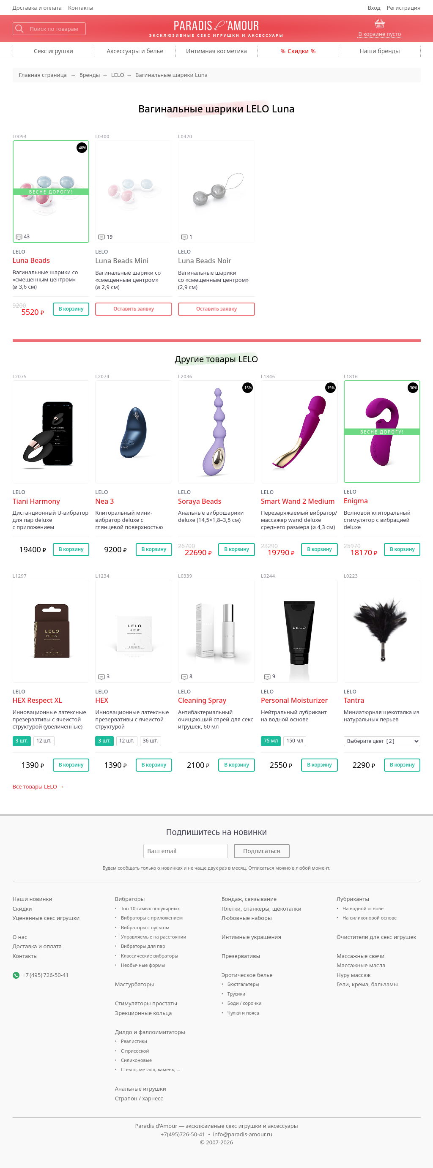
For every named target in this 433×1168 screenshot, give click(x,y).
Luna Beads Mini (121, 261)
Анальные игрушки (140, 1088)
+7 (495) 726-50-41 (45, 975)
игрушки (53, 51)
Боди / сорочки (244, 1003)
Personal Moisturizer (294, 700)
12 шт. (44, 740)
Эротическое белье (247, 975)
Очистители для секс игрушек (377, 937)
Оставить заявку (133, 308)
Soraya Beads (199, 501)
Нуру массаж (354, 975)
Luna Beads (31, 261)
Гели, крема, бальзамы (367, 984)
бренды (379, 51)
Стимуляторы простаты (146, 1003)
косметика (216, 51)
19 (109, 236)
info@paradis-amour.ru (242, 1134)
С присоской (135, 1051)
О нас (20, 937)
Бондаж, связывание (249, 899)
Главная (43, 75)
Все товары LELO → (38, 786)
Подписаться (261, 851)
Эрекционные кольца (143, 1013)
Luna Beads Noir (204, 261)
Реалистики (134, 1041)
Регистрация (404, 7)
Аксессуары (135, 51)
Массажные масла (361, 965)
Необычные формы (143, 965)
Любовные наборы (247, 918)
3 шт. (22, 740)
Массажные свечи (360, 956)
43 (27, 236)
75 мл (271, 740)
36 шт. (150, 740)
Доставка (37, 7)
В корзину (71, 308)
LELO (19, 251)
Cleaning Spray (202, 700)
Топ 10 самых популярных (150, 908)
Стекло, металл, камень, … (151, 1069)
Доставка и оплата (37, 946)
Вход (374, 7)
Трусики (236, 994)
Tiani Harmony (36, 501)
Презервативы (241, 956)
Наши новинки (32, 899)
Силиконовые (136, 1060)
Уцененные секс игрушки (46, 918)
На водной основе (363, 908)
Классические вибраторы (149, 955)
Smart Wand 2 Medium (298, 501)
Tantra (354, 700)
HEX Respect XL (37, 700)
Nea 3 (104, 501)
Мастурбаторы (134, 984)
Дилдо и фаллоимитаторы (150, 1032)
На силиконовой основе (370, 917)
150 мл (294, 740)
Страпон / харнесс (139, 1098)
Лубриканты (353, 899)
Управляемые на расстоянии (153, 936)
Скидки (298, 51)
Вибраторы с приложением (152, 917)
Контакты (80, 7)
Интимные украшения (251, 937)
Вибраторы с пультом (145, 927)
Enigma (356, 501)
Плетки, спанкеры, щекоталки (261, 908)
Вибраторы (130, 899)
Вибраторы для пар (143, 946)
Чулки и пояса (243, 1013)
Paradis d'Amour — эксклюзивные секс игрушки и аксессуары (216, 1126)
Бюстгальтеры (243, 984)
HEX (101, 700)
